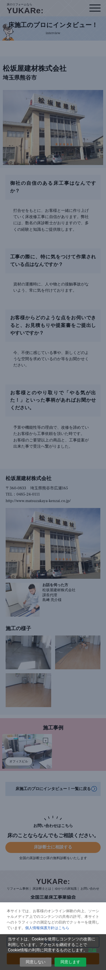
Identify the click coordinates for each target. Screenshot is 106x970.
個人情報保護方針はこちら (47, 927)
